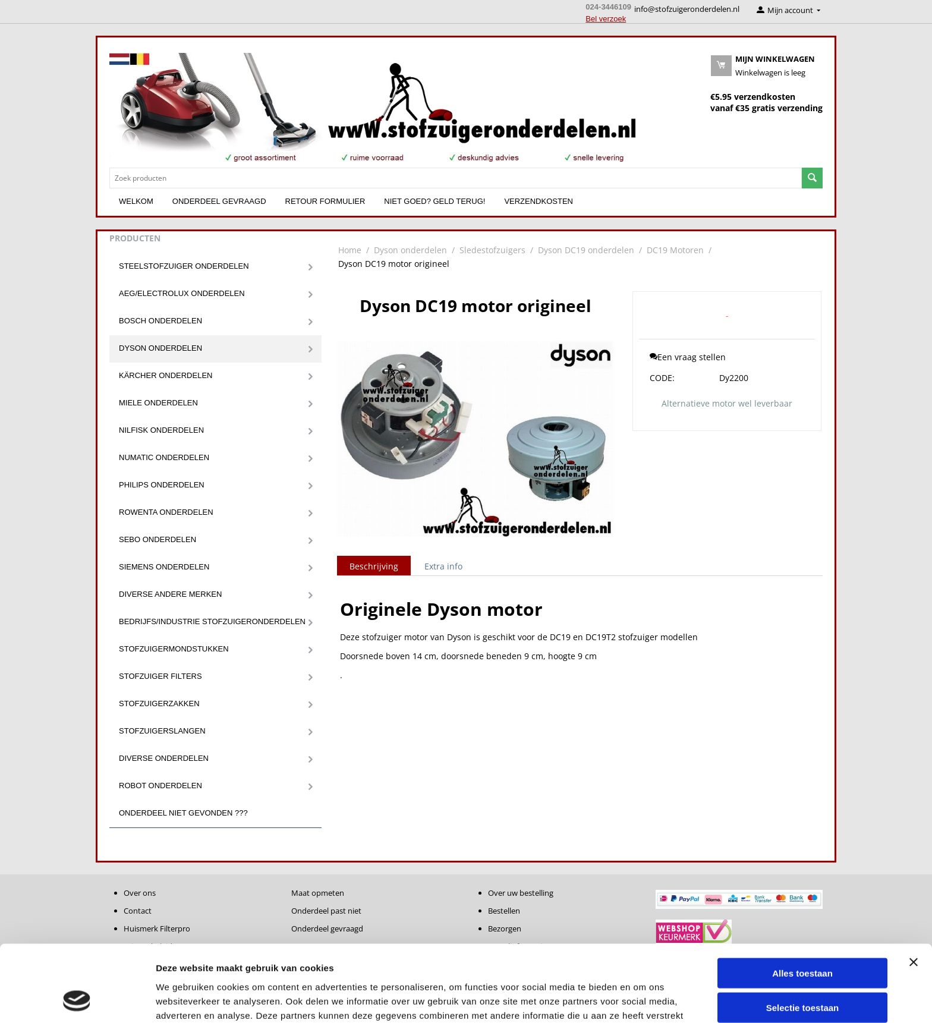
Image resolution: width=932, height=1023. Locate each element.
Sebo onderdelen (157, 539)
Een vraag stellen (688, 357)
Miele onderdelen (158, 402)
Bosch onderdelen (160, 320)
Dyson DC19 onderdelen (586, 250)
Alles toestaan (802, 904)
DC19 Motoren (675, 250)
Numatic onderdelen (164, 457)
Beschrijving (374, 566)
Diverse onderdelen (164, 758)
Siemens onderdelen (164, 566)
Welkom (136, 201)
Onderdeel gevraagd (219, 201)
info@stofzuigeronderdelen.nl (686, 9)
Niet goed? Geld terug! (434, 201)
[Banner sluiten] (913, 893)
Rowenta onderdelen (166, 512)
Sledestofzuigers (492, 250)
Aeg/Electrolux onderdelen (182, 293)
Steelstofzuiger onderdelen (184, 266)
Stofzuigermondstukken (174, 648)
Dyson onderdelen (160, 348)
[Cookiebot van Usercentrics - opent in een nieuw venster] (77, 1000)
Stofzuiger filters (160, 676)
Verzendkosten (538, 201)
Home (349, 250)
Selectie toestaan (802, 939)
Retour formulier (325, 201)
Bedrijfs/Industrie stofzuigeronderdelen (212, 621)
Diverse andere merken (170, 594)
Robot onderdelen (160, 785)
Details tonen (642, 999)
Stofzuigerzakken (159, 703)
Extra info (443, 566)
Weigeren (802, 974)
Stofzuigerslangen (162, 730)
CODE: (662, 377)
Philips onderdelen (161, 484)
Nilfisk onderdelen (161, 430)
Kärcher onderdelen (165, 375)
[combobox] (455, 178)
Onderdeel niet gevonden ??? (183, 812)
